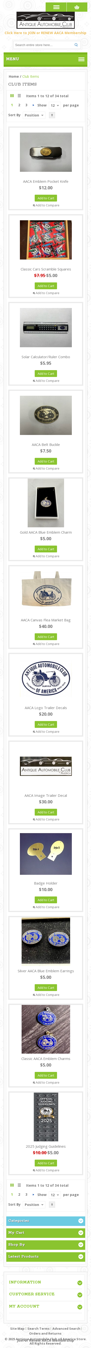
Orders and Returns (45, 1333)
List (19, 95)
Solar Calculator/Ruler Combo (46, 356)
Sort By (14, 115)
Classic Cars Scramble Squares (46, 269)
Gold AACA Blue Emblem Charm (46, 532)
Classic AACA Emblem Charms (45, 1058)
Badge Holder (46, 883)
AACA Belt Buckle (46, 444)
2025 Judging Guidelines (46, 1146)
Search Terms (38, 1328)
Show (42, 105)
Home (14, 76)
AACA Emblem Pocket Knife (45, 181)
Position (32, 115)
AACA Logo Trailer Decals (46, 707)
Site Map (17, 1328)
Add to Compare (47, 205)
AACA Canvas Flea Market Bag (46, 619)
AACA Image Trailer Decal (46, 795)
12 (53, 105)
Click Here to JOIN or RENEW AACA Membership (45, 32)
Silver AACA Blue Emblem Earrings (46, 970)
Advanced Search (66, 1328)
